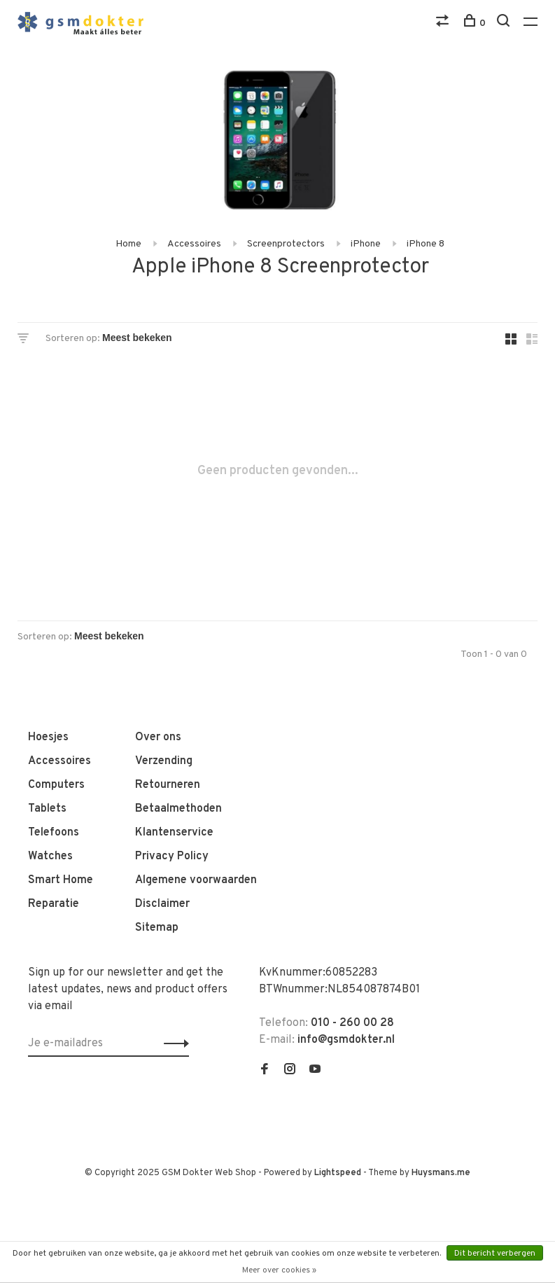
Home (128, 244)
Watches (50, 856)
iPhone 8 (425, 244)
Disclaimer (162, 904)
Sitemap (156, 928)
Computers (56, 785)
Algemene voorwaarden (196, 880)
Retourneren (167, 785)
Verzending (163, 761)
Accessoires (194, 244)
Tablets (47, 809)
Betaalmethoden (178, 809)
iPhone (366, 244)
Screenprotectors (286, 244)
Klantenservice (174, 833)
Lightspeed (337, 1173)
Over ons (158, 737)
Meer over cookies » (279, 1270)
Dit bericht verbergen (494, 1253)
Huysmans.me (441, 1173)
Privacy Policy (172, 856)
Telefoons (53, 833)
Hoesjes (48, 737)
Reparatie (53, 904)
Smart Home (60, 880)
